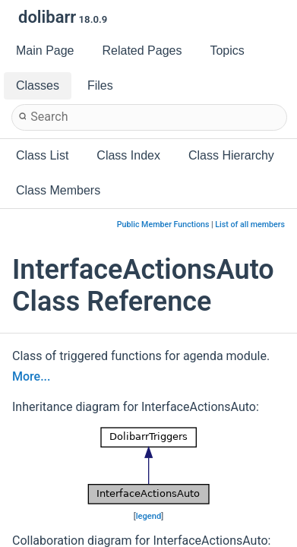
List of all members (250, 224)
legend (149, 516)
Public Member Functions (163, 224)
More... (31, 376)
